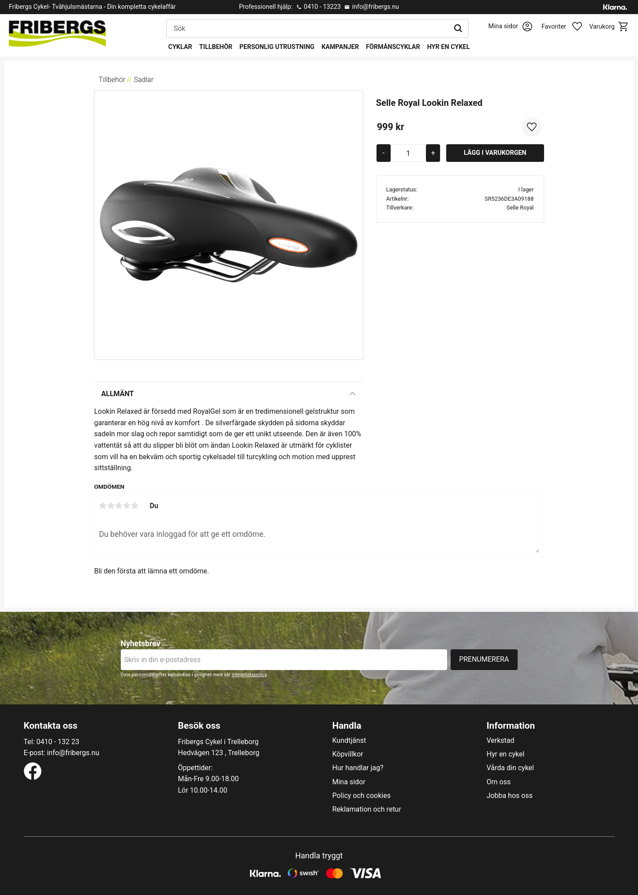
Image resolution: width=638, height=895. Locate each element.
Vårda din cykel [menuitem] (510, 768)
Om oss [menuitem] (499, 782)
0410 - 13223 (322, 7)
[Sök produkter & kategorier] (307, 28)
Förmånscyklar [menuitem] (393, 47)
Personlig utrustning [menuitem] (276, 47)
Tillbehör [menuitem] (215, 47)
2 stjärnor (111, 505)
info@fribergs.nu (375, 7)
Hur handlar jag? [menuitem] (358, 768)
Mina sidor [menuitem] (349, 782)
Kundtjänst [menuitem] (349, 741)
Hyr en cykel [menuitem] (448, 47)
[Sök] (458, 28)
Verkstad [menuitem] (501, 741)
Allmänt (117, 393)
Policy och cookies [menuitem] (361, 796)
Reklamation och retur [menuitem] (366, 809)
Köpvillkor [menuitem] (347, 754)
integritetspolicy (249, 675)
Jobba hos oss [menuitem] (510, 796)
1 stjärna (103, 505)
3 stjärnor (119, 505)
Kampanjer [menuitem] (340, 47)
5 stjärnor (135, 505)
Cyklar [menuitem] (180, 47)
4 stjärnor (127, 505)
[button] (566, 26)
